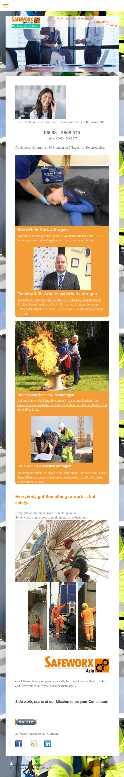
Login (110, 764)
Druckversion (20, 764)
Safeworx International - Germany (37, 733)
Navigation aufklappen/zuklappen (62, 5)
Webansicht (107, 768)
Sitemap (37, 764)
